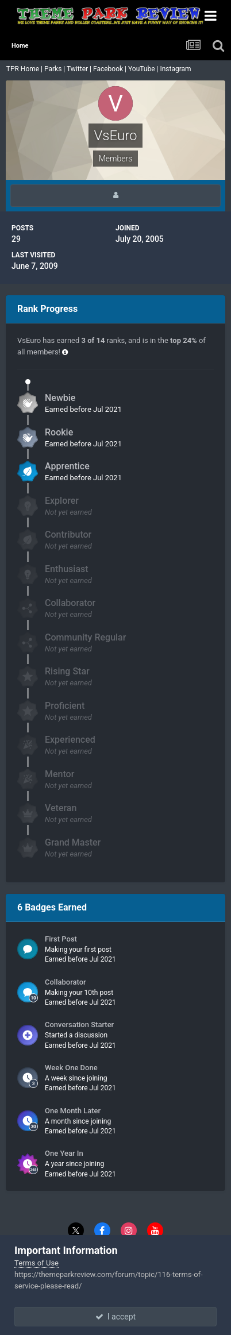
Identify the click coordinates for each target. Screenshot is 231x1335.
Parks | (55, 69)
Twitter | (80, 69)
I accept (115, 1316)
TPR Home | (23, 69)
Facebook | (110, 69)
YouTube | (144, 69)
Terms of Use (36, 1263)
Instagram (176, 69)
